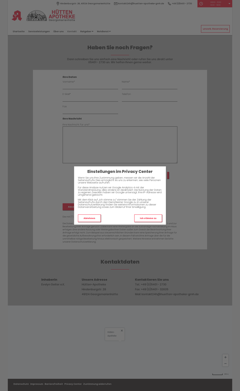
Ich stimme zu (148, 218)
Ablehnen (89, 218)
